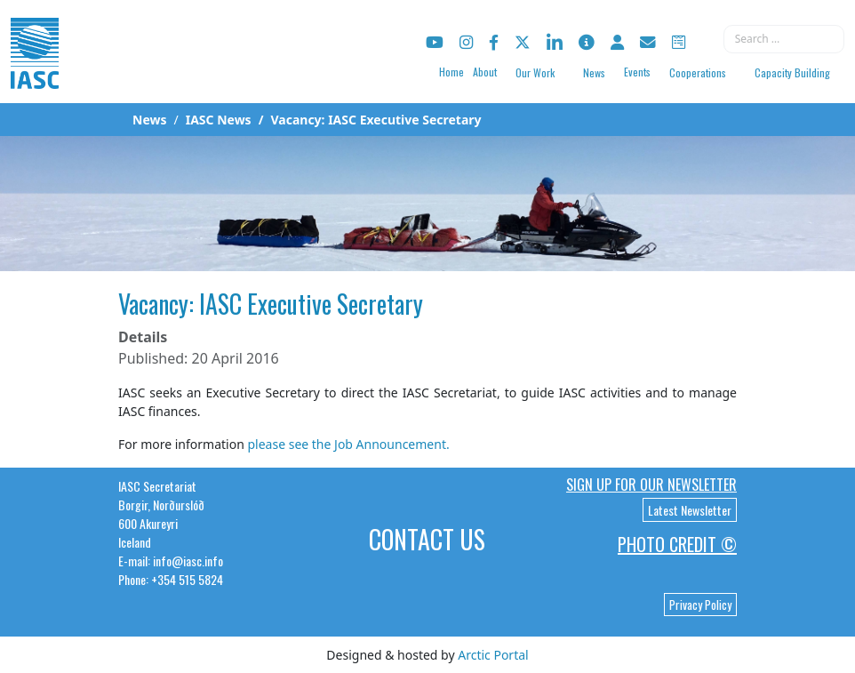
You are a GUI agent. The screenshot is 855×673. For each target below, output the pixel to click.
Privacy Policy (700, 604)
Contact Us (427, 539)
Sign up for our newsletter (651, 484)
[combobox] (783, 39)
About (485, 71)
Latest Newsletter (689, 510)
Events (637, 71)
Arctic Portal (493, 654)
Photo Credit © (677, 544)
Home (451, 71)
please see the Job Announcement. (348, 444)
